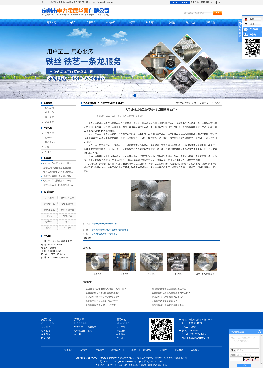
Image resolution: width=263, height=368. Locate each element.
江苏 (121, 365)
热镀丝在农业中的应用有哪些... (58, 185)
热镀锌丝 (49, 138)
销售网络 (150, 22)
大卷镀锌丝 (49, 203)
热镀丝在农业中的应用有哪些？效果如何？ (106, 288)
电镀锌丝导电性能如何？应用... (58, 180)
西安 (131, 365)
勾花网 (48, 152)
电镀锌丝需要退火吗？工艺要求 (101, 305)
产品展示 (91, 22)
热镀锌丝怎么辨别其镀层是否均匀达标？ (171, 292)
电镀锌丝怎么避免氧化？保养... (58, 163)
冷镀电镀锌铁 (67, 203)
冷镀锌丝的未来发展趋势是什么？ (103, 234)
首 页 (193, 103)
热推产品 (100, 365)
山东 (126, 365)
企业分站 (195, 2)
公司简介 (45, 327)
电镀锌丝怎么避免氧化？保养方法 (102, 301)
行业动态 (49, 112)
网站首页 (51, 22)
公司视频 (45, 331)
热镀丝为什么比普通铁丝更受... (58, 167)
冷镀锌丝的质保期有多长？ (164, 301)
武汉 (145, 365)
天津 (150, 365)
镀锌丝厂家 (112, 224)
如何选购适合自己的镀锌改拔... (58, 172)
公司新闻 (49, 108)
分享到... (254, 34)
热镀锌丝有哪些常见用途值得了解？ (103, 297)
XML (219, 2)
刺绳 (47, 147)
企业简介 (71, 22)
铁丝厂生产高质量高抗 (205, 274)
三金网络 (159, 361)
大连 (160, 365)
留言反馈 (190, 22)
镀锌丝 (104, 224)
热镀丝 (49, 227)
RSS (213, 2)
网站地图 (205, 2)
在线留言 (254, 29)
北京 (155, 365)
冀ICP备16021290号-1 (110, 361)
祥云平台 (138, 361)
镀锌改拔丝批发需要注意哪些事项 (168, 305)
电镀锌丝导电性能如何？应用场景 (168, 297)
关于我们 (84, 349)
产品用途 (49, 122)
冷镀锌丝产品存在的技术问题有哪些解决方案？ (109, 230)
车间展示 (130, 22)
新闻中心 (204, 103)
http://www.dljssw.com (199, 338)
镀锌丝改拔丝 (67, 198)
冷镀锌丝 (49, 221)
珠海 (135, 365)
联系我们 (210, 22)
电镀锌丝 (49, 133)
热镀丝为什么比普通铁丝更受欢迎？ (103, 292)
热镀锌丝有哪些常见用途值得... (58, 176)
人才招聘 (170, 22)
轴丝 (67, 221)
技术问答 (49, 117)
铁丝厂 (151, 358)
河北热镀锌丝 (67, 209)
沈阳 (165, 365)
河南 (140, 365)
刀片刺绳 (49, 198)
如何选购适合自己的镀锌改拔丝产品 (169, 288)
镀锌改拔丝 (50, 142)
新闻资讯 (110, 22)
